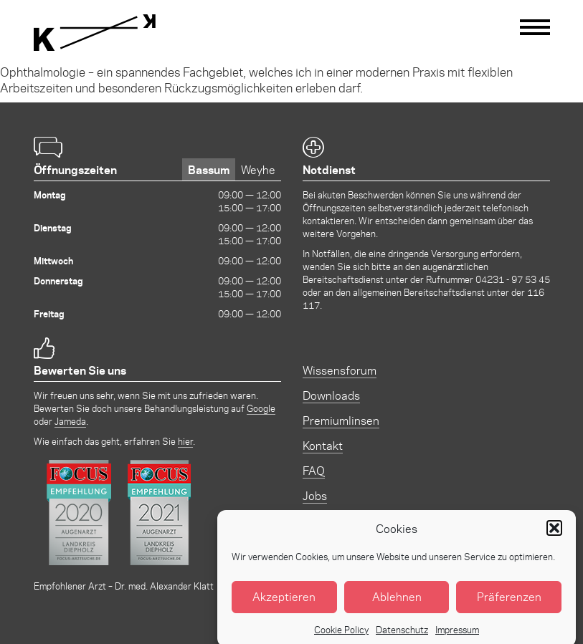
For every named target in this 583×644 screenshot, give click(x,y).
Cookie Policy (341, 636)
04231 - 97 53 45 (512, 279)
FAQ (314, 470)
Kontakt (323, 445)
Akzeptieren (284, 603)
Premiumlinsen (341, 420)
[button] (554, 535)
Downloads (331, 395)
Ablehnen (397, 603)
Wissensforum (339, 370)
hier (185, 441)
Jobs (315, 495)
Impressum (457, 636)
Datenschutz (402, 636)
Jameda (70, 421)
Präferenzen (509, 603)
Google (261, 408)
